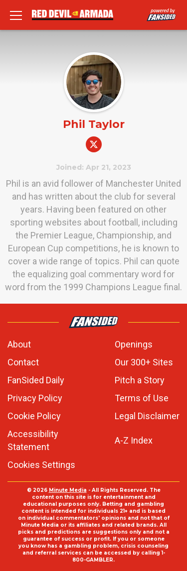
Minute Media (68, 490)
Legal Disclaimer (147, 416)
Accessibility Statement (32, 440)
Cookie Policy (34, 416)
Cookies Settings (41, 464)
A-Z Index (134, 440)
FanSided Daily (35, 380)
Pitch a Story (140, 380)
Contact (23, 362)
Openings (134, 344)
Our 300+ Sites (144, 362)
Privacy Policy (34, 398)
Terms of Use (142, 398)
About (19, 344)
